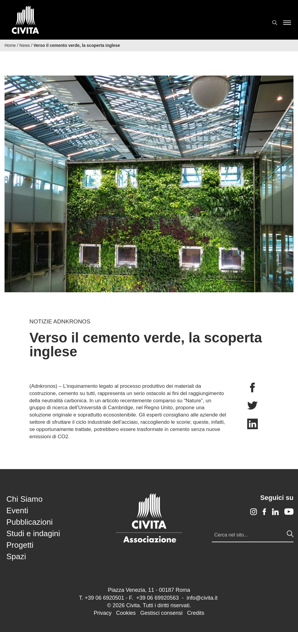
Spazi (16, 556)
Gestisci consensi (161, 613)
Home (10, 45)
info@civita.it (201, 598)
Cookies (126, 613)
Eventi (17, 510)
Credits (195, 613)
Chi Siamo (24, 499)
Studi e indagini (33, 533)
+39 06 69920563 (157, 598)
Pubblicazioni (29, 522)
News (24, 45)
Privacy (103, 613)
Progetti (20, 544)
